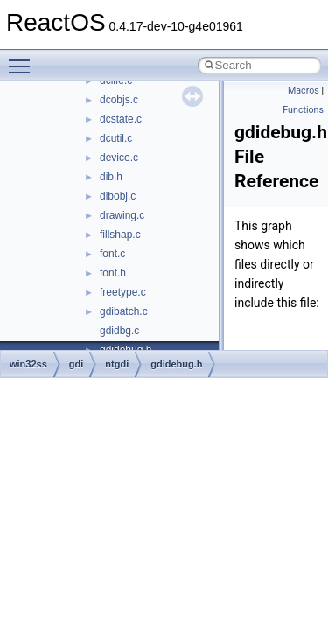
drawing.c (122, 215)
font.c (112, 254)
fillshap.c (120, 234)
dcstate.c (121, 119)
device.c (119, 157)
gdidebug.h (176, 364)
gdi (76, 364)
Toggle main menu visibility (23, 58)
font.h (113, 273)
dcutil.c (116, 138)
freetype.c (123, 292)
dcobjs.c (119, 100)
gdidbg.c (119, 331)
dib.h (111, 177)
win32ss (28, 364)
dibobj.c (118, 196)
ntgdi (117, 364)
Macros (303, 90)
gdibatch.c (124, 311)
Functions (303, 110)
